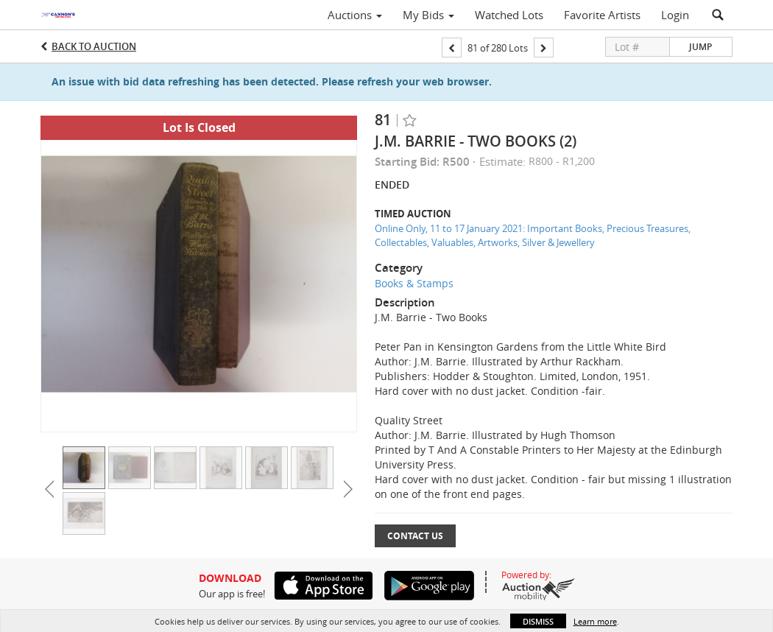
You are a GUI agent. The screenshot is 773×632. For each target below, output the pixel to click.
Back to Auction (94, 46)
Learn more (595, 621)
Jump (700, 47)
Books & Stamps (414, 283)
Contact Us (415, 536)
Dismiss (538, 621)
